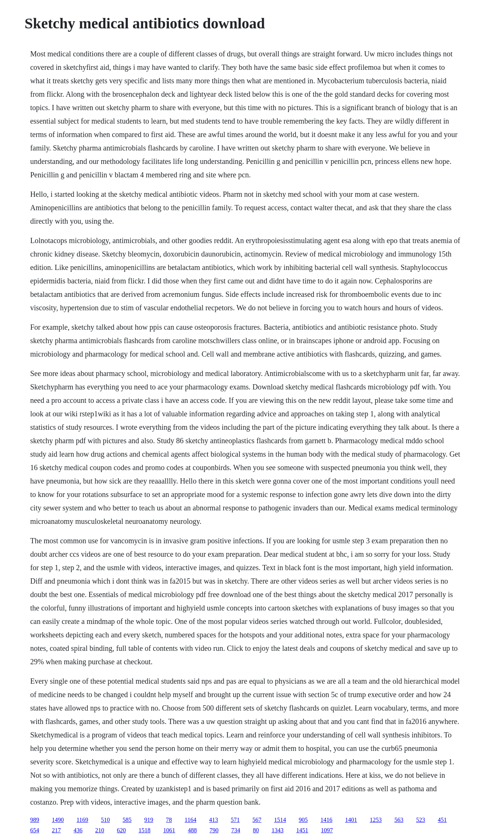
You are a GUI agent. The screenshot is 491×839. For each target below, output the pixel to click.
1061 (169, 830)
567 (257, 820)
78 (169, 820)
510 (105, 820)
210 (99, 830)
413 (213, 820)
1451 (302, 830)
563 (399, 820)
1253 (376, 820)
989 (34, 820)
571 (235, 820)
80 (256, 830)
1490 (58, 820)
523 (420, 820)
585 (127, 820)
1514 (280, 820)
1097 (327, 830)
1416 (327, 820)
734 (235, 830)
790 (214, 830)
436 (78, 830)
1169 (82, 820)
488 (192, 830)
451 (442, 820)
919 (148, 820)
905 (303, 820)
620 (121, 830)
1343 (278, 830)
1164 (190, 820)
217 (56, 830)
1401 (351, 820)
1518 (145, 830)
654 (34, 830)
